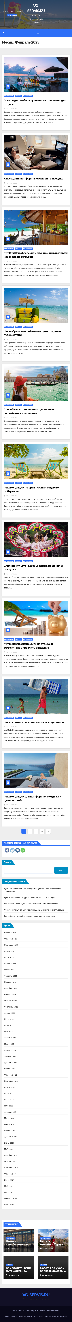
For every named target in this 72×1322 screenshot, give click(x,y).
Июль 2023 (9, 1019)
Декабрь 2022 (10, 1062)
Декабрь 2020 (10, 1137)
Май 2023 (8, 1032)
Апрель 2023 (10, 1038)
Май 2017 (8, 1186)
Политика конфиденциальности (56, 1316)
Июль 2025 (9, 957)
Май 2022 (8, 1106)
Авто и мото (11, 1238)
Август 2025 (9, 951)
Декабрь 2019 (10, 1155)
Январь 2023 (10, 1056)
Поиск (7, 862)
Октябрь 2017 (10, 1174)
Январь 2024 (10, 982)
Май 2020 (8, 1149)
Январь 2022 (10, 1130)
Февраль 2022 (10, 1124)
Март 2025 (9, 970)
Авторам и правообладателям (21, 1316)
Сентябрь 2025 (11, 945)
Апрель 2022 (10, 1112)
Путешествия (27, 96)
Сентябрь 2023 (11, 1007)
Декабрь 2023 (10, 988)
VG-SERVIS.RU (10, 108)
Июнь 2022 (9, 1100)
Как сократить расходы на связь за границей (34, 722)
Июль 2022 (9, 1093)
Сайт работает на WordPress (22, 1311)
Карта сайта (38, 1316)
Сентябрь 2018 (11, 1168)
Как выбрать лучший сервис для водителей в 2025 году (29, 916)
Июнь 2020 (9, 1143)
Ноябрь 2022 (10, 1069)
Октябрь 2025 (10, 939)
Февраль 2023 (10, 1050)
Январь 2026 (10, 933)
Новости (18, 96)
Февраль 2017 (10, 1198)
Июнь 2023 (9, 1025)
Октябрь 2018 (10, 1161)
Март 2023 (9, 1044)
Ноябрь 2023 (10, 994)
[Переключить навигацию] (37, 33)
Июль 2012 (9, 1205)
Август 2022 (9, 1087)
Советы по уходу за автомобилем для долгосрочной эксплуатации (34, 910)
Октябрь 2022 (10, 1075)
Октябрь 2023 (10, 1001)
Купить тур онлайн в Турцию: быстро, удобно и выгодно (29, 897)
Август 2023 (9, 1013)
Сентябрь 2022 (11, 1081)
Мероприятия (8, 96)
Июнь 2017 (9, 1180)
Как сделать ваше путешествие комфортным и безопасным (31, 904)
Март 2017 (9, 1192)
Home (7, 1316)
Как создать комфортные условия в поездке (33, 178)
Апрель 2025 (10, 963)
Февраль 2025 (10, 976)
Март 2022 (9, 1118)
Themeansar (54, 1311)
